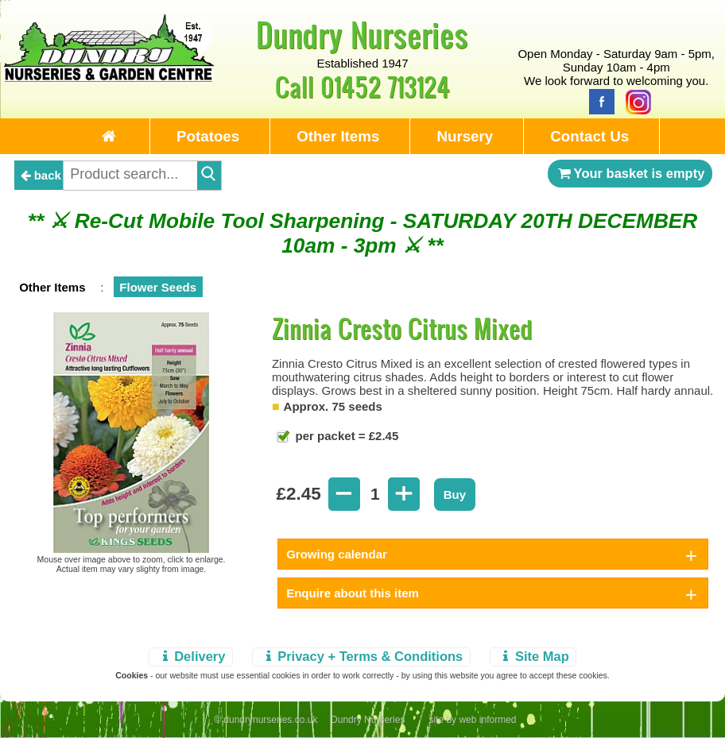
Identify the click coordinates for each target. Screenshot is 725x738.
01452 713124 (385, 86)
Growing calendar (336, 554)
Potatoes (207, 136)
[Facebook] (598, 100)
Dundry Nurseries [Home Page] (362, 34)
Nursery (464, 136)
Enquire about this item (352, 593)
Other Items (338, 136)
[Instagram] (634, 100)
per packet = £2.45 (345, 435)
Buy (455, 494)
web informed (487, 719)
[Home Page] (109, 77)
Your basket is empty (630, 173)
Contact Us (589, 136)
